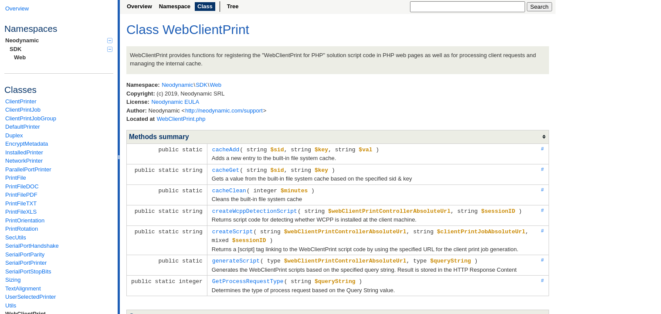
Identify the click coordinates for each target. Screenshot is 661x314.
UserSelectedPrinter (30, 297)
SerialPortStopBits (28, 271)
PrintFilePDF (21, 194)
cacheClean (229, 189)
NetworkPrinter (24, 160)
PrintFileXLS (21, 211)
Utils (10, 305)
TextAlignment (23, 288)
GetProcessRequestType (248, 278)
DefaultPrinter (22, 126)
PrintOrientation (24, 220)
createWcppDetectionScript (254, 209)
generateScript (236, 258)
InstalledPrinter (24, 152)
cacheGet (225, 169)
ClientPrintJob (23, 109)
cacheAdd (225, 149)
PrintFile (15, 177)
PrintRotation (21, 228)
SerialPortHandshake (32, 245)
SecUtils (15, 237)
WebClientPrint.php (181, 119)
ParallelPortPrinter (28, 169)
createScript (232, 229)
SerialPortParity (24, 254)
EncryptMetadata (26, 143)
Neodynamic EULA (175, 102)
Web (20, 57)
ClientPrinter (21, 101)
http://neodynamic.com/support (224, 110)
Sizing (12, 279)
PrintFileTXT (21, 203)
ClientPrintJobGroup (30, 118)
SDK (61, 49)
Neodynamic (58, 40)
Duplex (14, 135)
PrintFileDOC (22, 186)
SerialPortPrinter (26, 262)
